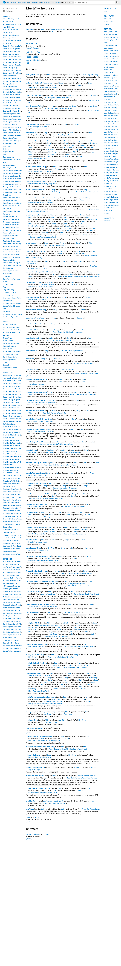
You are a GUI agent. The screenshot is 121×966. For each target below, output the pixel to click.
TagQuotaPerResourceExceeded (14, 535)
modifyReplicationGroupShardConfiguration (41, 697)
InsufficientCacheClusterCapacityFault (16, 435)
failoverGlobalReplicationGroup (37, 571)
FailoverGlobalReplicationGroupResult (79, 573)
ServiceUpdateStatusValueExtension (15, 629)
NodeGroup (7, 195)
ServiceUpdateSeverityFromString (14, 621)
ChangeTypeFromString (11, 589)
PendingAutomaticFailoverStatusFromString (18, 616)
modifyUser (30, 712)
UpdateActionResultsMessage (60, 98)
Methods (108, 29)
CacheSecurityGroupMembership (14, 70)
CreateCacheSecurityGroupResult (45, 184)
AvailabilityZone (8, 27)
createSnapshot (31, 243)
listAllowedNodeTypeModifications (38, 604)
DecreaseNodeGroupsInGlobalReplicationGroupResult (80, 276)
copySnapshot (31, 133)
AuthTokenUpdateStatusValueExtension (16, 570)
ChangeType (7, 338)
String (43, 29)
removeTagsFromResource (35, 768)
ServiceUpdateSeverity (11, 354)
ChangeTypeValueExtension (12, 591)
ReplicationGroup (9, 238)
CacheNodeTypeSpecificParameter (15, 46)
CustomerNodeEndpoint (54, 801)
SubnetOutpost (8, 284)
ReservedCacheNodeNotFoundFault (15, 503)
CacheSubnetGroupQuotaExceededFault (17, 413)
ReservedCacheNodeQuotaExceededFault (17, 505)
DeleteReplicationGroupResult (61, 340)
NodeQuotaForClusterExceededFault (15, 481)
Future (84, 75)
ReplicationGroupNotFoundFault (14, 494)
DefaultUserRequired (10, 424)
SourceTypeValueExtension (12, 646)
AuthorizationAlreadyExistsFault (14, 378)
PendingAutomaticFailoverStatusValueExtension (19, 619)
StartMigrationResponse (58, 803)
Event (5, 154)
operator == (30, 834)
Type (38, 52)
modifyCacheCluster (33, 623)
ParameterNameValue (36, 647)
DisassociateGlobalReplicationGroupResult (43, 561)
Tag (73, 75)
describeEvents (31, 450)
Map (34, 60)
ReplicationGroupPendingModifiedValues (17, 244)
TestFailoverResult (93, 809)
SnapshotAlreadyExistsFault (12, 516)
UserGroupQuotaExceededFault (14, 549)
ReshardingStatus (9, 260)
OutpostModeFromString (11, 610)
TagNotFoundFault (9, 532)
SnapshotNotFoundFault (11, 522)
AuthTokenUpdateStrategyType (47, 625)
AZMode (65, 141)
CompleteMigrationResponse (38, 127)
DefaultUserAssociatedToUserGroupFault (17, 421)
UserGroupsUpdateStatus (12, 317)
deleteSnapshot (31, 351)
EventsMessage (74, 452)
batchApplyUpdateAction (34, 95)
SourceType (32, 452)
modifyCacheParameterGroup (36, 644)
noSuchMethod (31, 728)
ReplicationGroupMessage (37, 475)
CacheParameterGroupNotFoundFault (16, 392)
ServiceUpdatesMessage (75, 506)
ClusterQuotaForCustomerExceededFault (17, 419)
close (28, 116)
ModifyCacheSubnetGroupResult (64, 657)
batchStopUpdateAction (34, 106)
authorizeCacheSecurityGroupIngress (39, 83)
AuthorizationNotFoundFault (13, 381)
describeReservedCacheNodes (36, 483)
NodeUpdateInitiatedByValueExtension (16, 602)
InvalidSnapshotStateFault (12, 462)
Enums (6, 322)
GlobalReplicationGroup (11, 168)
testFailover (30, 809)
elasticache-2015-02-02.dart (51, 2)
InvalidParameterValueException (14, 457)
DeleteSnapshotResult (75, 351)
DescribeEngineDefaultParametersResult (59, 444)
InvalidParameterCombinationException (16, 454)
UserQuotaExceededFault (11, 554)
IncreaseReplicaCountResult (89, 594)
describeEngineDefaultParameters (38, 442)
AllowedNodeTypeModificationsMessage (42, 607)
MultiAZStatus (8, 341)
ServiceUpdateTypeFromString (13, 632)
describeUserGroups (33, 540)
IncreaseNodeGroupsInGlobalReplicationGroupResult (71, 586)
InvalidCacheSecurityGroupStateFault (16, 446)
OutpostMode (68, 147)
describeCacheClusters (34, 380)
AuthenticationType (10, 324)
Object (36, 834)
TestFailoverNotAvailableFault (13, 538)
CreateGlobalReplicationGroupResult (40, 202)
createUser (30, 251)
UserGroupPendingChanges (12, 314)
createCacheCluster (33, 141)
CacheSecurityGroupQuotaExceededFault (17, 402)
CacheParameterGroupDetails (57, 413)
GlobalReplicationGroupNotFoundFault (16, 432)
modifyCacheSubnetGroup (35, 655)
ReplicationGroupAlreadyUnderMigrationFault (18, 492)
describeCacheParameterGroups (37, 400)
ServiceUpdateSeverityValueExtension (16, 624)
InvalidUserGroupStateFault (12, 467)
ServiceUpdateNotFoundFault (13, 513)
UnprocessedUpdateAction (12, 298)
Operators (109, 218)
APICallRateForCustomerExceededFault (16, 375)
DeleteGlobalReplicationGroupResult (70, 332)
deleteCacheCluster (33, 297)
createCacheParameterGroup (36, 167)
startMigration (31, 801)
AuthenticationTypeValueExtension (15, 564)
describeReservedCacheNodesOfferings (40, 494)
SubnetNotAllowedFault (11, 530)
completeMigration (32, 124)
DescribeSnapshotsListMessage (39, 517)
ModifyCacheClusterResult (58, 636)
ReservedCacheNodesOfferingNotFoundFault (18, 508)
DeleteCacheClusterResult (37, 299)
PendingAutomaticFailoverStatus (14, 351)
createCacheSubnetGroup (35, 190)
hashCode (29, 44)
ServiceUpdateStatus (35, 506)
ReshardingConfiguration (55, 701)
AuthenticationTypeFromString (13, 562)
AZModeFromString (10, 583)
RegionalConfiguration (78, 584)
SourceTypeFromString (11, 643)
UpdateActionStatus (38, 534)
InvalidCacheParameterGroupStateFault (16, 443)
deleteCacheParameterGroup (36, 310)
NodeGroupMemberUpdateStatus (14, 203)
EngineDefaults (8, 152)
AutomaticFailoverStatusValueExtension (17, 581)
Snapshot (6, 276)
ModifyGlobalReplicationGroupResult (73, 667)
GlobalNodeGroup (9, 165)
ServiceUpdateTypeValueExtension (15, 635)
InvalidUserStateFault (10, 470)
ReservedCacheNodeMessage (69, 488)
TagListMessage (93, 75)
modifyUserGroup (32, 720)
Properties (109, 16)
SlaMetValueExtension (11, 640)
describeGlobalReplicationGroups (37, 463)
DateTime (50, 450)
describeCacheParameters (35, 411)
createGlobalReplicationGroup (36, 198)
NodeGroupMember (10, 200)
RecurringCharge (9, 233)
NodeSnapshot (8, 208)
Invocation (40, 728)
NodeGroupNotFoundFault (12, 476)
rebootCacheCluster (33, 755)
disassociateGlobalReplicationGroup (38, 556)
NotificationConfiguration (11, 211)
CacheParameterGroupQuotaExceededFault (18, 394)
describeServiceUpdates (34, 504)
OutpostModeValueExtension (13, 613)
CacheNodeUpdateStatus (11, 51)
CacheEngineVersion (10, 38)
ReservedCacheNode (10, 246)
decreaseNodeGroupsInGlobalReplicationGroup (42, 272)
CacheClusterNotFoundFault (13, 386)
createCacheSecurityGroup (35, 181)
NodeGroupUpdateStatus (11, 206)
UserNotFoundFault (10, 551)
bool (65, 124)
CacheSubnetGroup (10, 76)
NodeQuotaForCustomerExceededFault (16, 484)
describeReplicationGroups (35, 473)
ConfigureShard (49, 285)
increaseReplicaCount (33, 592)
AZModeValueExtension (11, 586)
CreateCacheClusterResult (37, 159)
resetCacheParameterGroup (35, 776)
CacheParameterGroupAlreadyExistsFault (17, 389)
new (105, 11)
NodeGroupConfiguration (37, 226)
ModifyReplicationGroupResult (38, 691)
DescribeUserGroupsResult (37, 542)
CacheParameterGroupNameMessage (82, 647)
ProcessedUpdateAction (11, 222)
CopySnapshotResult (65, 135)
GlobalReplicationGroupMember (14, 173)
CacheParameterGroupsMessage (45, 403)
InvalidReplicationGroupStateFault (14, 459)
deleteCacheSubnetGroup (35, 324)
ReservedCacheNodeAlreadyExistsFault (16, 500)
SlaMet (5, 362)
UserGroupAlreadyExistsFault (13, 543)
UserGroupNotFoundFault (12, 546)
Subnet (5, 282)
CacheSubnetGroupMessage (43, 431)
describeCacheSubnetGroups (36, 429)
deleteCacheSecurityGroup (35, 318)
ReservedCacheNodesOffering (13, 252)
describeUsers (31, 548)
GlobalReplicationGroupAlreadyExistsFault (17, 429)
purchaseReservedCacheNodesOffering (39, 736)
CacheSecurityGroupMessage (44, 421)
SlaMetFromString (9, 637)
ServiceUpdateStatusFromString (14, 627)
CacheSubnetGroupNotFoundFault (15, 410)
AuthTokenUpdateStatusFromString (15, 567)
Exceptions (8, 373)
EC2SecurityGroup (9, 143)
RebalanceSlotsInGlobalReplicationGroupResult (70, 749)
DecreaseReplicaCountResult (43, 287)
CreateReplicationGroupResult (45, 237)
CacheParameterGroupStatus (13, 65)
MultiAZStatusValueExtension (13, 597)
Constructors (110, 9)
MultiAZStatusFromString (12, 594)
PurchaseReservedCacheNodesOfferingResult (44, 741)
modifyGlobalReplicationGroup (36, 663)
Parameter (6, 214)
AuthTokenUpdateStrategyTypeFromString (17, 572)
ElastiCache (30, 29)
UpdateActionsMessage (78, 534)
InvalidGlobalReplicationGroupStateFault (17, 448)
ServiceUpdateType (9, 360)
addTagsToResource (33, 75)
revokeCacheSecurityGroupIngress (38, 788)
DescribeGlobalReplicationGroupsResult (62, 465)
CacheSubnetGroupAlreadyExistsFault (16, 405)
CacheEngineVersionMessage (85, 394)
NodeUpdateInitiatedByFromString (15, 600)
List (70, 75)
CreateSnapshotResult (57, 245)
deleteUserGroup (32, 369)
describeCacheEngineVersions (36, 392)
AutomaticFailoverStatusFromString (15, 578)
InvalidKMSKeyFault (10, 451)
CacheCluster (7, 32)
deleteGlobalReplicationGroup (36, 330)
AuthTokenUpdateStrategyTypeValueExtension (19, 575)
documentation (34, 2)
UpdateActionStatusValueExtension (15, 651)
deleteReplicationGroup (34, 338)
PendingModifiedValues (11, 219)
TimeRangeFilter (49, 532)
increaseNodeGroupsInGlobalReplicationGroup (42, 581)
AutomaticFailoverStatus (11, 333)
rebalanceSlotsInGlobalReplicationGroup (40, 747)
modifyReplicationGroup (34, 673)
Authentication (8, 22)
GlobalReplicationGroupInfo (12, 171)
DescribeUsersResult (41, 550)
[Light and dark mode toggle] (116, 2)
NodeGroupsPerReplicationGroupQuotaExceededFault (21, 478)
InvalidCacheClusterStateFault (13, 440)
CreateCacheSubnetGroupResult (87, 192)
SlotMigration (7, 273)
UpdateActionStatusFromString (14, 648)
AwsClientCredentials (58, 29)
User (82, 253)
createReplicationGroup (34, 215)
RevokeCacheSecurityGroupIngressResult (42, 793)
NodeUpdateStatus (9, 346)
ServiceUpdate (8, 268)
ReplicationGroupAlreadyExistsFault (15, 489)
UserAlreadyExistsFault (11, 541)
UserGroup (32, 264)
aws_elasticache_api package (17, 2)
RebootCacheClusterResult (43, 757)
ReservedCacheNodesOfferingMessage (49, 498)
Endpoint (6, 149)
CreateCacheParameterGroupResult (40, 171)
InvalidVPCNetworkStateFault (13, 473)
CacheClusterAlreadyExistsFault (14, 383)
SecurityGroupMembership (12, 265)
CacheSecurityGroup (10, 68)
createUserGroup (32, 261)
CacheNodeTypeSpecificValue (13, 49)
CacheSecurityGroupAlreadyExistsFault (16, 397)
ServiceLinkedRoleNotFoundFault (14, 511)
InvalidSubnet (7, 465)
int (36, 44)
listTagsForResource (33, 613)
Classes (7, 16)
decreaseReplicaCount (34, 282)
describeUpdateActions (34, 527)
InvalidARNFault (8, 438)
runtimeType (30, 52)
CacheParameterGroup (11, 54)
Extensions (8, 559)
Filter (52, 548)
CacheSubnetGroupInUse (11, 408)
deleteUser (30, 359)
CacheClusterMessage (36, 384)
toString (28, 817)
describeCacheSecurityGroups (36, 419)
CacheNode (7, 43)
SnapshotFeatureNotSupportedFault (15, 519)
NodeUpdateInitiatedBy (11, 343)
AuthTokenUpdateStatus (11, 327)
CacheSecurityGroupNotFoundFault (15, 400)
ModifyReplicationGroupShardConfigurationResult (45, 704)
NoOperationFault (9, 486)
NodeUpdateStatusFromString (13, 605)
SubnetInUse (7, 527)
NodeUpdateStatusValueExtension (15, 608)
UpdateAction (8, 301)
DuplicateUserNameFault (11, 427)
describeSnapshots (32, 512)
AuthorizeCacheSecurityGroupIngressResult (43, 87)
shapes (28, 60)
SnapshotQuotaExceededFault (13, 524)
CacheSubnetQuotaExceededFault (15, 416)
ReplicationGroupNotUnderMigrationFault (17, 497)
